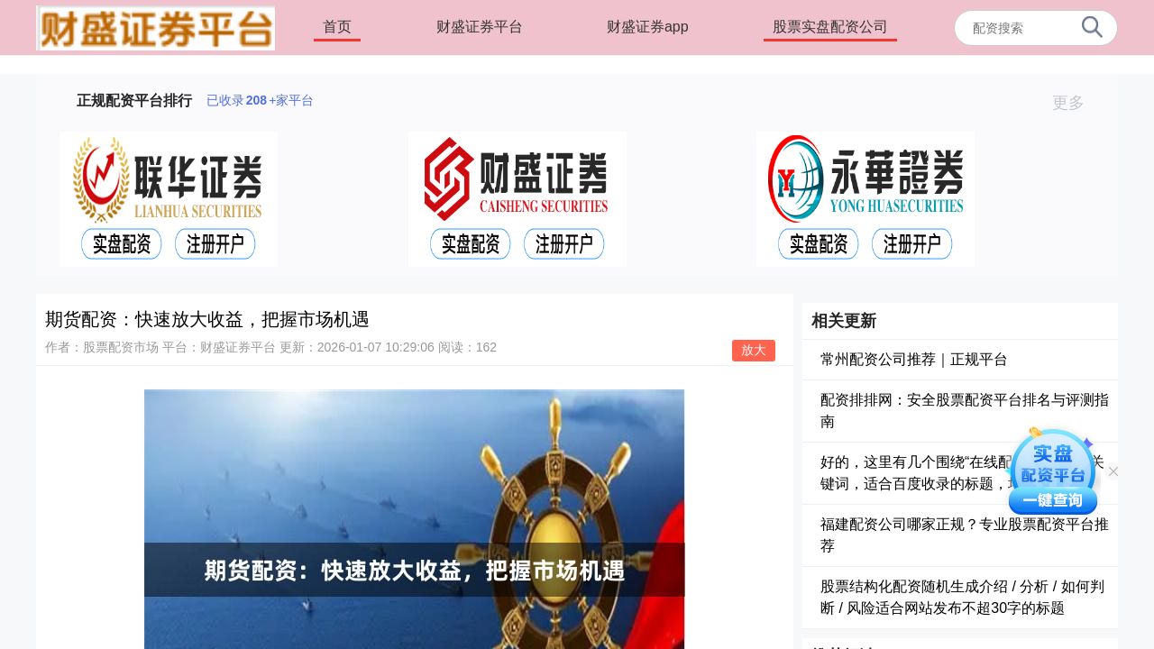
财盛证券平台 (479, 26)
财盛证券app (648, 26)
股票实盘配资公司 (830, 26)
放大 (753, 350)
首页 (337, 26)
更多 (1076, 103)
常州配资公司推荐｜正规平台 (914, 359)
